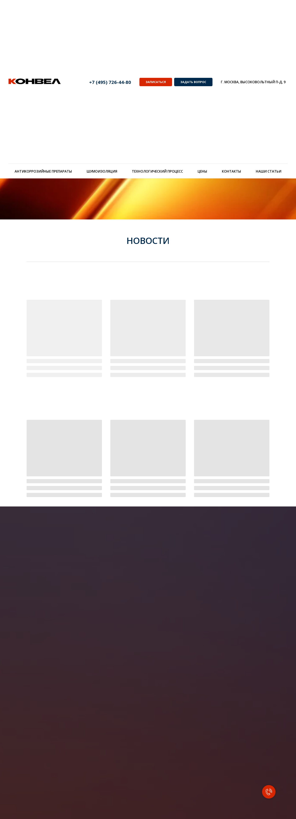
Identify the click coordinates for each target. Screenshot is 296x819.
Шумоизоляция (102, 171)
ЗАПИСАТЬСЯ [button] (156, 82)
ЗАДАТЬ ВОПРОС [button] (193, 82)
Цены (202, 171)
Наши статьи (268, 171)
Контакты (231, 171)
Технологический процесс (157, 171)
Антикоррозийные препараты (43, 171)
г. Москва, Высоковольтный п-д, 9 (253, 82)
